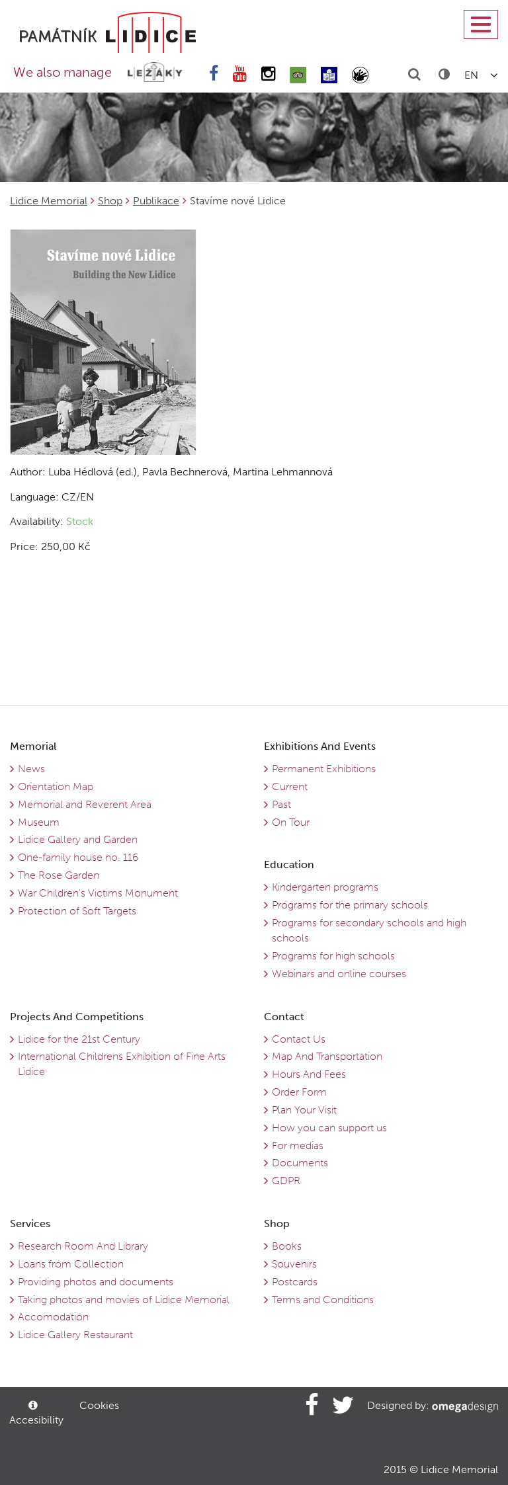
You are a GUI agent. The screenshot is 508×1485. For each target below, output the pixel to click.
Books (287, 1246)
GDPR (286, 1180)
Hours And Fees (309, 1074)
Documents (300, 1162)
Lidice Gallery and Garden (78, 839)
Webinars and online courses (339, 973)
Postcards (295, 1281)
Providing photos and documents (95, 1281)
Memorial (33, 746)
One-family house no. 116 (78, 857)
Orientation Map (55, 786)
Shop (110, 200)
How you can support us (329, 1127)
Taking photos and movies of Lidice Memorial (124, 1299)
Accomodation (53, 1316)
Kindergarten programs (325, 887)
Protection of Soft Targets (77, 910)
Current (290, 786)
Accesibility (35, 1413)
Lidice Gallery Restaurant (75, 1334)
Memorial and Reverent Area (84, 804)
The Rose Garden (58, 875)
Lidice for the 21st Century (79, 1039)
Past (281, 804)
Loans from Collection (71, 1264)
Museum (39, 822)
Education (289, 864)
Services (30, 1223)
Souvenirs (294, 1264)
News (31, 768)
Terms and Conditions (323, 1299)
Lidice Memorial (48, 200)
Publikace (156, 200)
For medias (297, 1145)
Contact (284, 1016)
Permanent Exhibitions (324, 768)
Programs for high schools (333, 955)
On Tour (291, 822)
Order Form (299, 1092)
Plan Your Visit (304, 1110)
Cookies (99, 1405)
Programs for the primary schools (350, 905)
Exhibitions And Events (320, 746)
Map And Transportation (327, 1056)
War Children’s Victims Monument (98, 893)
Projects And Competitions (77, 1016)
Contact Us (298, 1039)
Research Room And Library (83, 1246)
